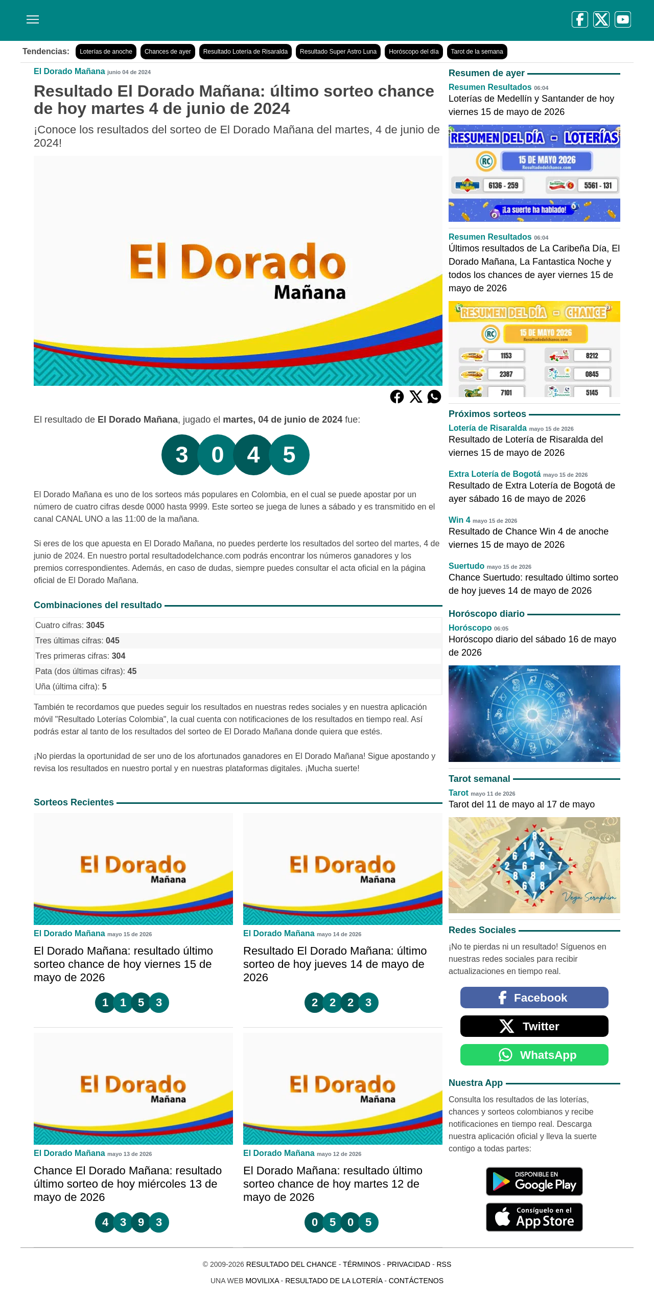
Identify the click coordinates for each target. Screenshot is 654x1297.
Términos (362, 1264)
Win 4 (460, 520)
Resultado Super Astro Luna (338, 51)
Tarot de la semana (477, 51)
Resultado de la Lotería (333, 1281)
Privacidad (408, 1264)
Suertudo (466, 566)
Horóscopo (470, 627)
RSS (443, 1264)
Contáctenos (416, 1281)
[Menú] (30, 16)
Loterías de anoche (106, 51)
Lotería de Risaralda (488, 428)
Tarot (459, 793)
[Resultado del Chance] (168, 20)
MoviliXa (261, 1281)
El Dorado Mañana (69, 71)
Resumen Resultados (490, 87)
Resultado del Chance (291, 1264)
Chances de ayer (168, 51)
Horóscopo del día (413, 51)
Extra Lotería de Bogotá (495, 474)
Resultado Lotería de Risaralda (245, 51)
